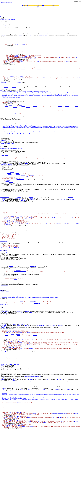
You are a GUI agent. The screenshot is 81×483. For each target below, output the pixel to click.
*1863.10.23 (8, 408)
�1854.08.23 (63, 381)
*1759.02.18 (10, 162)
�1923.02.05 (33, 339)
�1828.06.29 (70, 197)
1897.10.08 (6, 413)
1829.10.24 (76, 106)
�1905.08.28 (20, 105)
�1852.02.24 (32, 312)
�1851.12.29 (58, 223)
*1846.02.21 (9, 347)
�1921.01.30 (31, 348)
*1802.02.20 (11, 182)
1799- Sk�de (2, 29)
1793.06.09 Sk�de (3, 25)
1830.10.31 (4, 86)
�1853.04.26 (17, 113)
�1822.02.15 (27, 311)
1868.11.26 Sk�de (3, 140)
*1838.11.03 (5, 418)
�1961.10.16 (31, 426)
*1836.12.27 (16, 55)
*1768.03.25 (18, 33)
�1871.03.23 (31, 342)
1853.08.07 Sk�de (3, 227)
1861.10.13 (6, 332)
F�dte (19, 198)
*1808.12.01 (12, 111)
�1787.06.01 (17, 173)
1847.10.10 (6, 217)
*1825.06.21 (9, 220)
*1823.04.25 (23, 77)
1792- (1, 22)
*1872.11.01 (23, 413)
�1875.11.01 (29, 337)
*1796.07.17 (23, 175)
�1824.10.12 (30, 33)
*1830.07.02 (10, 222)
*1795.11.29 (78, 77)
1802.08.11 (5, 313)
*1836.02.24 (12, 334)
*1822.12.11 (53, 417)
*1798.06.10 (42, 78)
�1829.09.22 (15, 221)
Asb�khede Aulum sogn (4, 285)
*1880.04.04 (30, 422)
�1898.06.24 (23, 44)
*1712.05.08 (21, 301)
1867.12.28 (4, 389)
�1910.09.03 (15, 347)
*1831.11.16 (18, 335)
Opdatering (1, 90)
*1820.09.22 (11, 212)
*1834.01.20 (65, 413)
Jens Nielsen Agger (33, 266)
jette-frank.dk (3, 164)
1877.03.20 (7, 339)
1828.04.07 (12, 69)
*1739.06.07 (21, 386)
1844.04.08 (6, 213)
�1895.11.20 (21, 76)
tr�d (5, 275)
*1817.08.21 (13, 208)
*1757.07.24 (56, 86)
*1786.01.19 (9, 173)
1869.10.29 (7, 342)
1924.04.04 (6, 421)
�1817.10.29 (47, 382)
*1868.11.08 (11, 410)
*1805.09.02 (18, 325)
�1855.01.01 (32, 381)
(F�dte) (64, 199)
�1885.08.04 (40, 209)
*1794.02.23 (64, 52)
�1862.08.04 (37, 61)
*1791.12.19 (45, 389)
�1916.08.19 (29, 332)
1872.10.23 (7, 344)
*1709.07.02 (11, 266)
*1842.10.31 (22, 342)
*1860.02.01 (6, 407)
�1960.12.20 (18, 425)
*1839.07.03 (13, 336)
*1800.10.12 (7, 181)
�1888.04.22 (21, 60)
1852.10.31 (4, 388)
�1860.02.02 (15, 407)
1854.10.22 (6, 223)
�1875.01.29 (26, 74)
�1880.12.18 (27, 325)
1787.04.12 (2, 200)
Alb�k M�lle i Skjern (5, 155)
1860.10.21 (68, 417)
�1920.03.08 (76, 421)
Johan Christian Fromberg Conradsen (57, 413)
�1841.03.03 (12, 390)
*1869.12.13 (9, 412)
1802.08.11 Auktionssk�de (4, 311)
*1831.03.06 (17, 47)
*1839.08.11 (22, 389)
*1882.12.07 (24, 426)
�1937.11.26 (19, 412)
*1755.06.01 (16, 198)
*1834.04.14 (24, 57)
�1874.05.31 (44, 77)
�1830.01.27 (32, 175)
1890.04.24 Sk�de (3, 241)
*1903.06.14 (29, 421)
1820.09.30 (5, 218)
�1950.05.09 (19, 420)
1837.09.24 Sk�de (3, 324)
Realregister (2, 365)
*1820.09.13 (29, 388)
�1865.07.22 (42, 388)
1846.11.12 (2, 379)
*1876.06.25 (10, 420)
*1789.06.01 (56, 381)
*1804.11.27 (11, 60)
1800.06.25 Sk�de (3, 33)
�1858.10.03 (68, 61)
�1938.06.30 (45, 422)
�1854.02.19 (31, 197)
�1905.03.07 (36, 52)
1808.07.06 (2, 184)
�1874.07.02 (29, 176)
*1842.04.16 (16, 56)
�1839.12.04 (14, 87)
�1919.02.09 (15, 331)
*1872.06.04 (10, 416)
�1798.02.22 (8, 180)
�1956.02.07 (19, 416)
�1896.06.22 (20, 111)
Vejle (37, 8)
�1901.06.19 (32, 414)
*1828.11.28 (16, 44)
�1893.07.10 (28, 107)
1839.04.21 (6, 61)
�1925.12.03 (34, 57)
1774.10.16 (39, 386)
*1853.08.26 (10, 402)
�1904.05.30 (29, 47)
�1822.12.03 (63, 86)
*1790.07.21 (9, 174)
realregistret (11, 165)
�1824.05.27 (65, 386)
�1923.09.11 (20, 341)
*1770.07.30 (6, 87)
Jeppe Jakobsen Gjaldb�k (43, 35)
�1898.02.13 (27, 223)
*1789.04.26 (58, 57)
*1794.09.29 (15, 178)
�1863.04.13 (69, 57)
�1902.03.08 (60, 417)
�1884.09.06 (67, 106)
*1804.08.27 (14, 324)
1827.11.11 (16, 53)
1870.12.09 (6, 348)
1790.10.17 (73, 86)
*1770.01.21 (21, 312)
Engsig (38, 6)
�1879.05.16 (30, 213)
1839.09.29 (6, 209)
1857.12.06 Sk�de (3, 351)
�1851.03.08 (13, 380)
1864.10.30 (6, 335)
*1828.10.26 (6, 221)
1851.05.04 (6, 77)
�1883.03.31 (32, 58)
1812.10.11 (4, 199)
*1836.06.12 (27, 68)
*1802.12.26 (19, 209)
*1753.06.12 (12, 382)
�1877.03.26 (20, 324)
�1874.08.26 (28, 55)
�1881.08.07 (76, 413)
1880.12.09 (9, 68)
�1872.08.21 (32, 86)
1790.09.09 (60, 325)
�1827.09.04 (20, 382)
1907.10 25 (6, 426)
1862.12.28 (9, 52)
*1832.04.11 (13, 99)
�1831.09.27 (5, 326)
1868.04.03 (7, 337)
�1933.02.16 (29, 344)
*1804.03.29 (2, 390)
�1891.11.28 (30, 379)
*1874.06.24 (18, 417)
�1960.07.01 (35, 413)
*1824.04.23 (25, 353)
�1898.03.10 (21, 351)
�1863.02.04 (73, 68)
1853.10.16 (4, 352)
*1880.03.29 (11, 424)
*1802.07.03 (60, 106)
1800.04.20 (4, 35)
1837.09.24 (5, 328)
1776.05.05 (2, 198)
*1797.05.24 (66, 68)
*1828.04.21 (20, 352)
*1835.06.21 (20, 332)
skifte (54, 325)
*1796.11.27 (53, 217)
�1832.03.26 (30, 198)
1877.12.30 (4, 353)
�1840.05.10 (32, 35)
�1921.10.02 (42, 68)
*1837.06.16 (10, 105)
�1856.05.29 (70, 213)
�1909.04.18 (31, 217)
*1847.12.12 (20, 344)
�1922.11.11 (15, 418)
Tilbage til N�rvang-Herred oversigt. (6, 2)
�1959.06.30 (29, 417)
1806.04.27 (78, 213)
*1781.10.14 (47, 223)
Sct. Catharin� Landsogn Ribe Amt (29, 208)
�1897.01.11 (21, 424)
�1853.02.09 (72, 217)
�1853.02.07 (36, 53)
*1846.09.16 (7, 113)
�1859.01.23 (8, 224)
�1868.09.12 (8, 53)
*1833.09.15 (17, 414)
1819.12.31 (77, 57)
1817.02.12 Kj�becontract (4, 197)
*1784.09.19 (12, 172)
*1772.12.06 (60, 213)
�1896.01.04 (35, 335)
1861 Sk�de (2, 135)
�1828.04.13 (23, 200)
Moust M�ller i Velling (9, 164)
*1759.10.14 (61, 199)
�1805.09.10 (27, 163)
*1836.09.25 (23, 339)
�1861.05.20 (19, 222)
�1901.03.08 (34, 353)
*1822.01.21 (18, 217)
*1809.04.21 (15, 107)
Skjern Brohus (38, 7)
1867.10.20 (6, 106)
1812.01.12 (2, 193)
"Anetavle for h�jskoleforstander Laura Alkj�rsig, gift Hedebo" (32, 376)
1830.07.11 (7, 176)
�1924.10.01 (30, 389)
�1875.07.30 (39, 69)
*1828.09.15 (10, 330)
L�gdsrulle (34, 77)
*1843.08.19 (12, 341)
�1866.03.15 (33, 199)
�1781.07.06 (18, 270)
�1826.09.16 (26, 218)
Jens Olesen (25, 293)
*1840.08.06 (22, 337)
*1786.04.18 (78, 223)
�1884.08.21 (51, 78)
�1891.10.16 (19, 336)
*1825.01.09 (20, 223)
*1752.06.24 (35, 382)
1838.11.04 (68, 389)
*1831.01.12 (9, 331)
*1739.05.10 (54, 386)
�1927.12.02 (19, 402)
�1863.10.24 (17, 408)
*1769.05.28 (20, 35)
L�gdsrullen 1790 (2, 327)
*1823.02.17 (13, 216)
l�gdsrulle (19, 197)
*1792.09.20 (9, 177)
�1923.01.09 (35, 106)
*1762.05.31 (20, 163)
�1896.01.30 (27, 227)
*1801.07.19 (18, 218)
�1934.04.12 (29, 51)
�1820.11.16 (50, 325)
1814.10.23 (66, 223)
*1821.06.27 (20, 213)
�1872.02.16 (56, 389)
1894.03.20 (6, 417)
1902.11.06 (13, 422)
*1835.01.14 (23, 106)
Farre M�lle (15, 279)
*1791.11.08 (21, 199)
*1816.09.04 (20, 381)
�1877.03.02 (29, 352)
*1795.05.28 (19, 58)
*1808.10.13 (22, 61)
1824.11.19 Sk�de (3, 82)
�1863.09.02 (13, 78)
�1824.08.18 (71, 199)
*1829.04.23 (24, 52)
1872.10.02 (9, 57)
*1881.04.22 (8, 425)
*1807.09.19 (12, 76)
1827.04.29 (4, 325)
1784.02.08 (4, 163)
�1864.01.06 (59, 379)
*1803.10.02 (19, 86)
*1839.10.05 (21, 348)
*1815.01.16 (14, 379)
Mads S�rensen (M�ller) (46, 33)
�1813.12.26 (27, 386)
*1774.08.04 (48, 379)
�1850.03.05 (18, 174)
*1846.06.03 (15, 74)
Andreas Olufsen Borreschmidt (20, 179)
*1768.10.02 (73, 325)
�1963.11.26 (21, 410)
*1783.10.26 (13, 214)
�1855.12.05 (14, 62)
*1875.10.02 (62, 421)
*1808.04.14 (23, 69)
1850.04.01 (4, 381)
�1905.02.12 (19, 212)
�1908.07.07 (21, 216)
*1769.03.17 (18, 311)
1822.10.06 (25, 78)
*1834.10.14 (18, 51)
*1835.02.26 (10, 102)
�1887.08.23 (21, 208)
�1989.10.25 (40, 421)
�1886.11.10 (27, 56)
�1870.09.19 (25, 214)
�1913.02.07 (18, 334)
